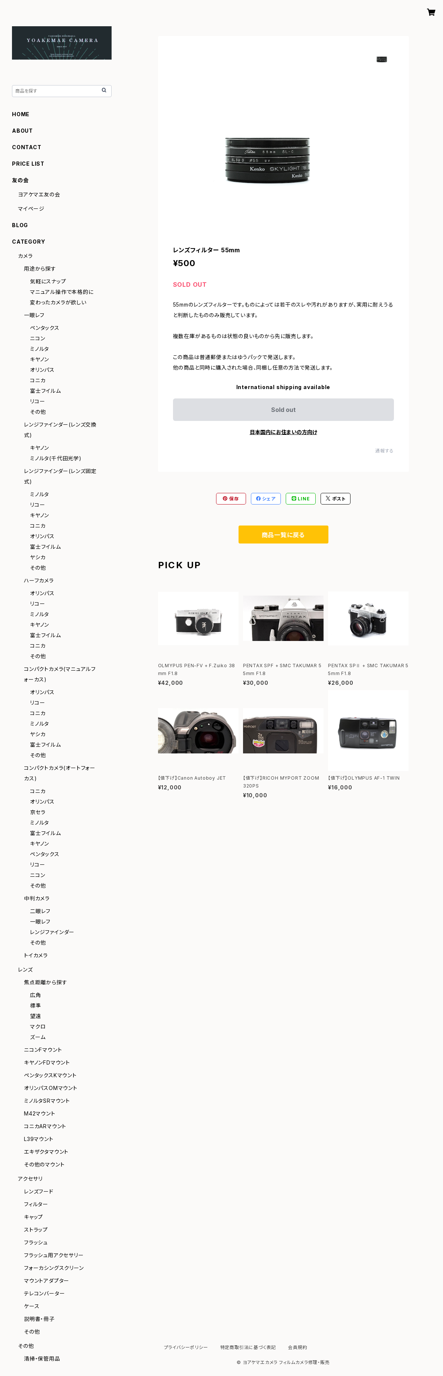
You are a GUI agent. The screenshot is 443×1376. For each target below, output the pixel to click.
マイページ (31, 208)
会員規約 (297, 1347)
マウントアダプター (46, 1280)
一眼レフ (34, 315)
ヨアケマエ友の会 (39, 194)
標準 (35, 1005)
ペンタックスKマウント (50, 1075)
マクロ (38, 1026)
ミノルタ (39, 349)
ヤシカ (37, 557)
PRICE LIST (28, 163)
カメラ (25, 256)
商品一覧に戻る (283, 535)
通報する (384, 451)
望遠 (35, 1016)
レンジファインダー (52, 932)
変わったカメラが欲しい (58, 302)
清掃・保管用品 (42, 1358)
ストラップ (36, 1229)
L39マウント (39, 1139)
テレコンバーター (44, 1293)
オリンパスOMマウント (51, 1088)
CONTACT (27, 147)
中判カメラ (37, 898)
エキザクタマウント (46, 1151)
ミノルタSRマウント (47, 1101)
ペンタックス (45, 328)
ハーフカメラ (39, 580)
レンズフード (39, 1191)
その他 (38, 412)
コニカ (37, 380)
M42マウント (39, 1113)
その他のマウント (44, 1164)
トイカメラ (36, 955)
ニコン (37, 338)
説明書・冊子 (39, 1319)
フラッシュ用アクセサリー (54, 1255)
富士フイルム (45, 391)
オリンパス (42, 370)
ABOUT (22, 130)
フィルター (36, 1204)
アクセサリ (30, 1178)
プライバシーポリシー (186, 1347)
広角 (35, 995)
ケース (31, 1306)
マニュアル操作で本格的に (62, 292)
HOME (21, 114)
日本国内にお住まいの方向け (283, 432)
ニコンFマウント (43, 1050)
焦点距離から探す (45, 982)
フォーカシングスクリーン (54, 1268)
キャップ (33, 1217)
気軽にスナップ (48, 281)
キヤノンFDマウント (47, 1062)
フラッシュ (36, 1242)
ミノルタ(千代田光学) (56, 458)
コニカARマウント (45, 1126)
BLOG (20, 225)
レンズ (25, 969)
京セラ (37, 812)
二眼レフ (40, 911)
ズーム (37, 1037)
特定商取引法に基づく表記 (248, 1347)
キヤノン (39, 359)
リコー (37, 401)
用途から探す (40, 268)
